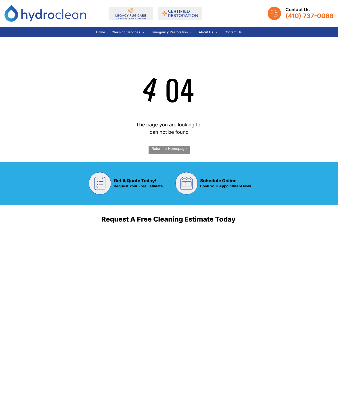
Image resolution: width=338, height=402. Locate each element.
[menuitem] (100, 32)
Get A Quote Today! (135, 180)
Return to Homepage (169, 148)
